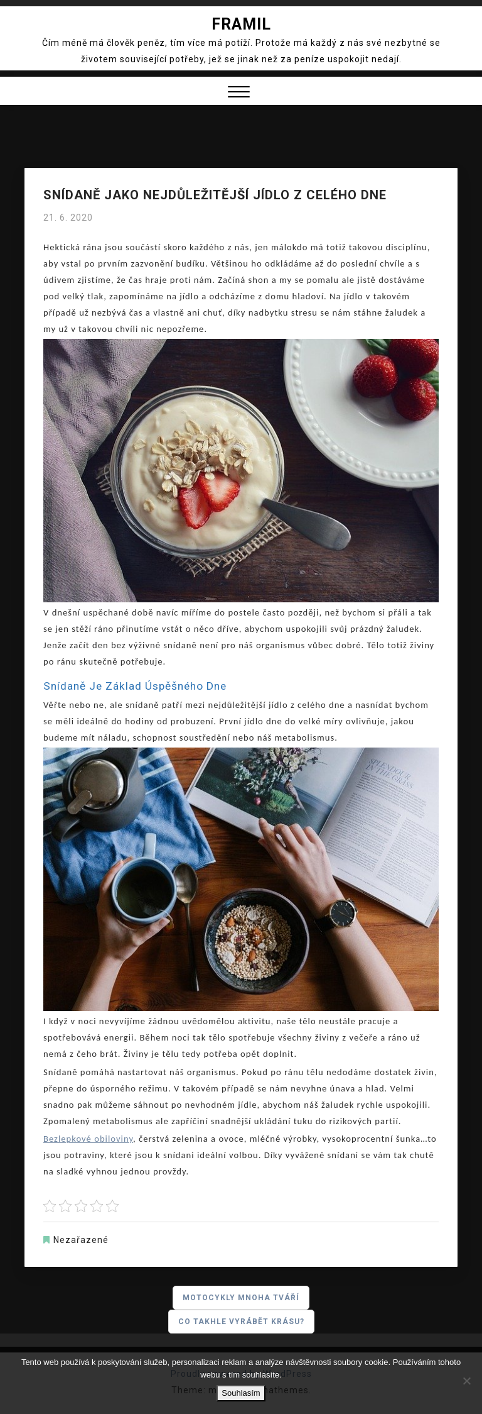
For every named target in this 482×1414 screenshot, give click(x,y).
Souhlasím (241, 1393)
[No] (466, 1380)
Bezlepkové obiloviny (88, 1138)
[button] (239, 93)
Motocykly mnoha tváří (241, 1297)
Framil (241, 24)
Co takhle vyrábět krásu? (241, 1321)
